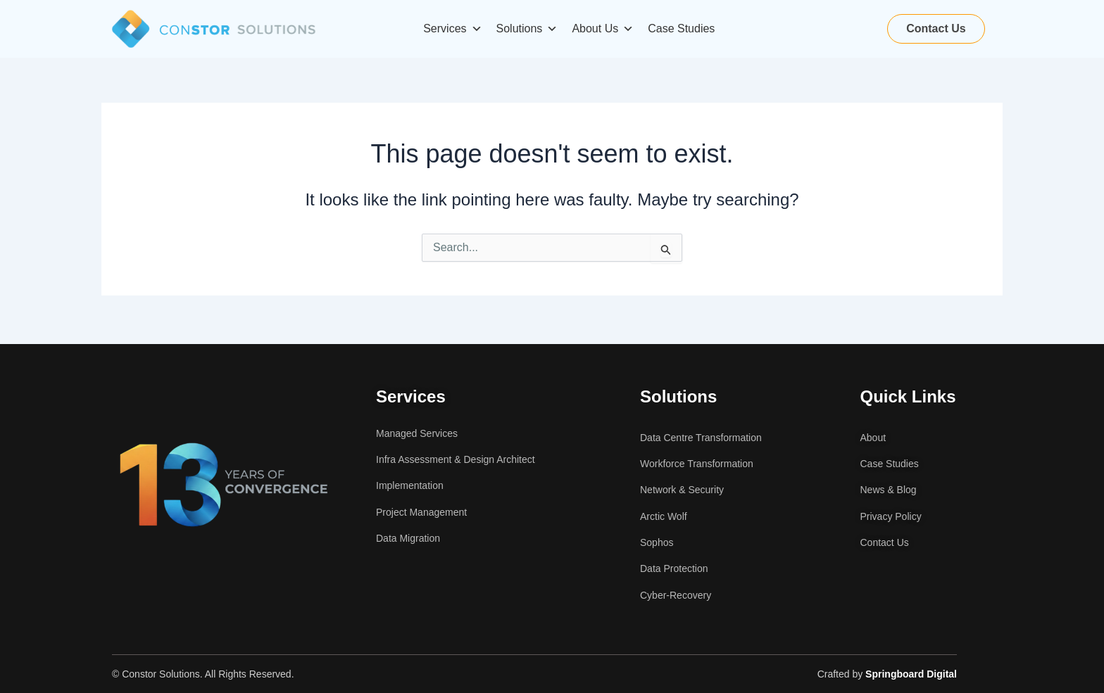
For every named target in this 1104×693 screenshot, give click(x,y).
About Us (603, 29)
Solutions (527, 29)
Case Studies (681, 28)
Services (452, 29)
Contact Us (935, 28)
